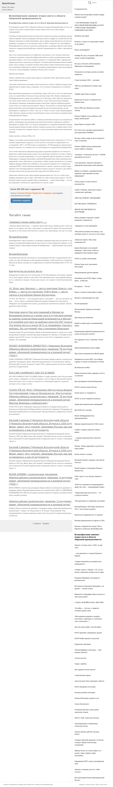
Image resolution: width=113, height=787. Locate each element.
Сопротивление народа (83, 675)
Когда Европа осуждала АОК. (85, 124)
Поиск (92, 2)
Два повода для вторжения (84, 317)
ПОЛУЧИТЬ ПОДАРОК (21, 201)
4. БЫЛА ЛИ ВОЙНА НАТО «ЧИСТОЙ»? (89, 602)
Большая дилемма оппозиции (85, 692)
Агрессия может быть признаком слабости (89, 681)
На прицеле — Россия (82, 286)
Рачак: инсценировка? (82, 50)
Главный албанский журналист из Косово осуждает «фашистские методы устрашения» (89, 742)
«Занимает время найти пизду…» (28, 349)
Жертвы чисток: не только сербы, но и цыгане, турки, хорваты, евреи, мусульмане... (88, 753)
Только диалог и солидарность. (85, 393)
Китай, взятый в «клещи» (83, 454)
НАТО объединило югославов (85, 687)
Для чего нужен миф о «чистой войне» (88, 627)
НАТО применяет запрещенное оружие (88, 633)
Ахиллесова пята (80, 658)
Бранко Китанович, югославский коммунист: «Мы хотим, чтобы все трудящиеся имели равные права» (87, 250)
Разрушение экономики (83, 644)
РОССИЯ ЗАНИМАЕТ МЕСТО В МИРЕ (32, 499)
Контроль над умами (82, 36)
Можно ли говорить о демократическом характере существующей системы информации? (88, 173)
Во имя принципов (81, 303)
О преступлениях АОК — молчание (87, 80)
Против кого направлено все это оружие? (89, 515)
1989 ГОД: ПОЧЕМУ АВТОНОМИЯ (87, 198)
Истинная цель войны (82, 367)
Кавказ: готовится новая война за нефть (88, 292)
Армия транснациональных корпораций (88, 404)
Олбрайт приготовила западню (85, 94)
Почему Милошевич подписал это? (87, 698)
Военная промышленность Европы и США (90, 520)
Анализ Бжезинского (82, 704)
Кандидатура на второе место (25, 398)
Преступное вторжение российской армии (89, 353)
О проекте (37, 650)
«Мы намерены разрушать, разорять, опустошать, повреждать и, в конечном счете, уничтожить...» (88, 618)
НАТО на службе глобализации (85, 258)
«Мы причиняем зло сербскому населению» (90, 501)
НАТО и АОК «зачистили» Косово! (87, 718)
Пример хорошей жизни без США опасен (89, 424)
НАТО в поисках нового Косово (86, 387)
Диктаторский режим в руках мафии (87, 348)
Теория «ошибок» (81, 664)
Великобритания (18, 363)
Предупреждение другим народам (86, 272)
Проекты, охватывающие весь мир (87, 298)
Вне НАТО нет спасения (83, 410)
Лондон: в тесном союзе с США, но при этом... (93, 784)
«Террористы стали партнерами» (86, 226)
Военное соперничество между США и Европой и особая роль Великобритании (28, 784)
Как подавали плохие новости (85, 669)
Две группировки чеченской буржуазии (88, 381)
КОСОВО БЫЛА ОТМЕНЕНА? (86, 204)
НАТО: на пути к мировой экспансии (87, 398)
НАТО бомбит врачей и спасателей (87, 638)
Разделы (46, 650)
